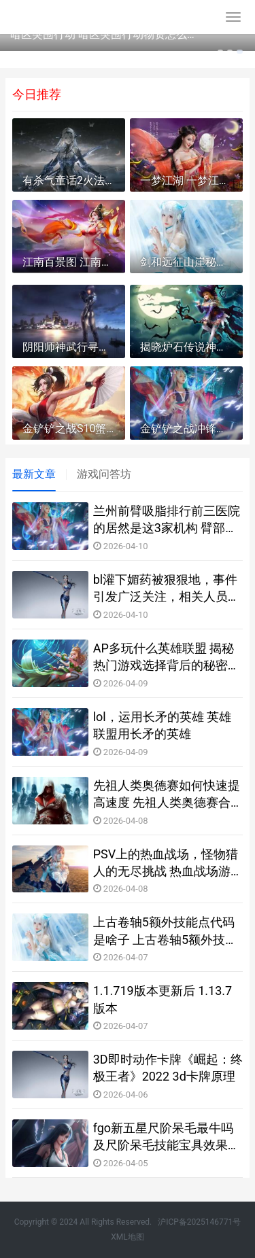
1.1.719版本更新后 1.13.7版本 (163, 999)
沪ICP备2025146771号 (199, 1222)
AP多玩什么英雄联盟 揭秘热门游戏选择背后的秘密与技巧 (166, 657)
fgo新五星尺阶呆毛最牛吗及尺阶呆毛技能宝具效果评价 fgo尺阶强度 (166, 1137)
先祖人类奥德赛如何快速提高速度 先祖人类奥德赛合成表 (166, 794)
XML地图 (127, 1237)
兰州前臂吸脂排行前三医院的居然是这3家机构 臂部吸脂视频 (166, 520)
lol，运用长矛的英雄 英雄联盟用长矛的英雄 (162, 725)
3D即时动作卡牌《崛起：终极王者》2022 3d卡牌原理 (168, 1067)
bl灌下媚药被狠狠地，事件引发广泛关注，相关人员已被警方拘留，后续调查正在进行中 (166, 588)
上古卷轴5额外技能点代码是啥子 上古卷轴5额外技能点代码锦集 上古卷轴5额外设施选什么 (165, 931)
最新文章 (34, 474)
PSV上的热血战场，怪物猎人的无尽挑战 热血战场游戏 (166, 863)
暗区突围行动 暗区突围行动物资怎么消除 (104, 34)
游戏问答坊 (104, 474)
